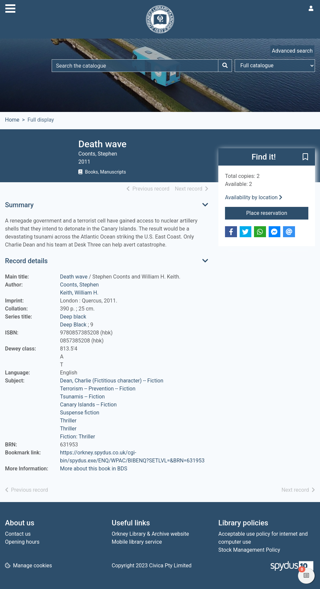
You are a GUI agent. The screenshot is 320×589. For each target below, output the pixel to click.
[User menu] (311, 9)
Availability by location (253, 197)
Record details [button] (26, 261)
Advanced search (292, 51)
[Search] (225, 65)
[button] (305, 157)
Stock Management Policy (249, 550)
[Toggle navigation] (10, 8)
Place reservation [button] (277, 212)
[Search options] (275, 65)
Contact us (18, 534)
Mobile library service (137, 542)
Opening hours (22, 542)
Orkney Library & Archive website (150, 534)
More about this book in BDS (93, 468)
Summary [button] (19, 205)
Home (12, 120)
